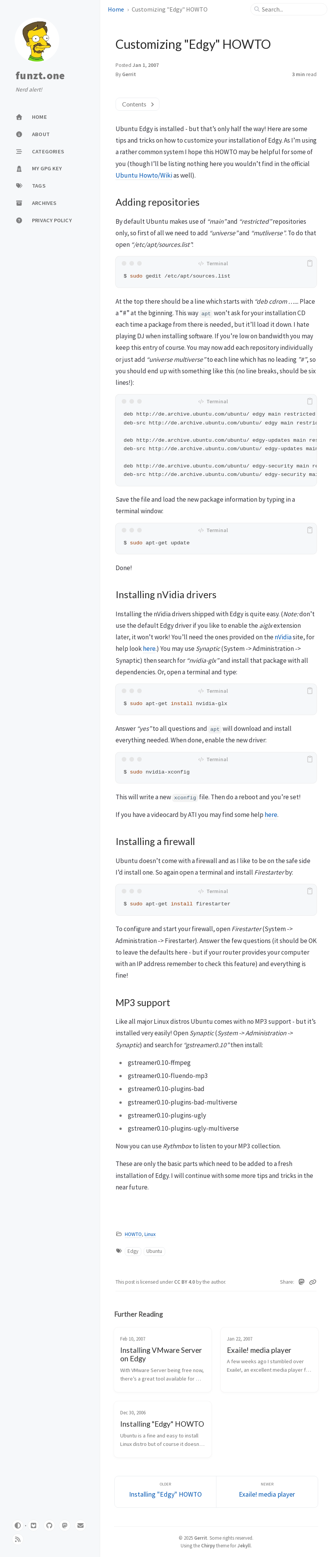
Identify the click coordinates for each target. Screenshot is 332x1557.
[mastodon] (64, 1525)
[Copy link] (313, 1282)
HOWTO (133, 1234)
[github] (49, 1525)
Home (116, 9)
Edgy (132, 1251)
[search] (292, 9)
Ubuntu (154, 1251)
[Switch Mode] (17, 1525)
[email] (80, 1525)
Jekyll (244, 1545)
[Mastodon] (301, 1282)
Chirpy (208, 1545)
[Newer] (267, 1492)
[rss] (17, 1539)
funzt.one (40, 75)
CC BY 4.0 (185, 1282)
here (149, 648)
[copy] (310, 263)
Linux (150, 1234)
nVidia (283, 637)
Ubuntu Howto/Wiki (144, 175)
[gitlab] (33, 1525)
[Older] (165, 1492)
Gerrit (200, 1538)
